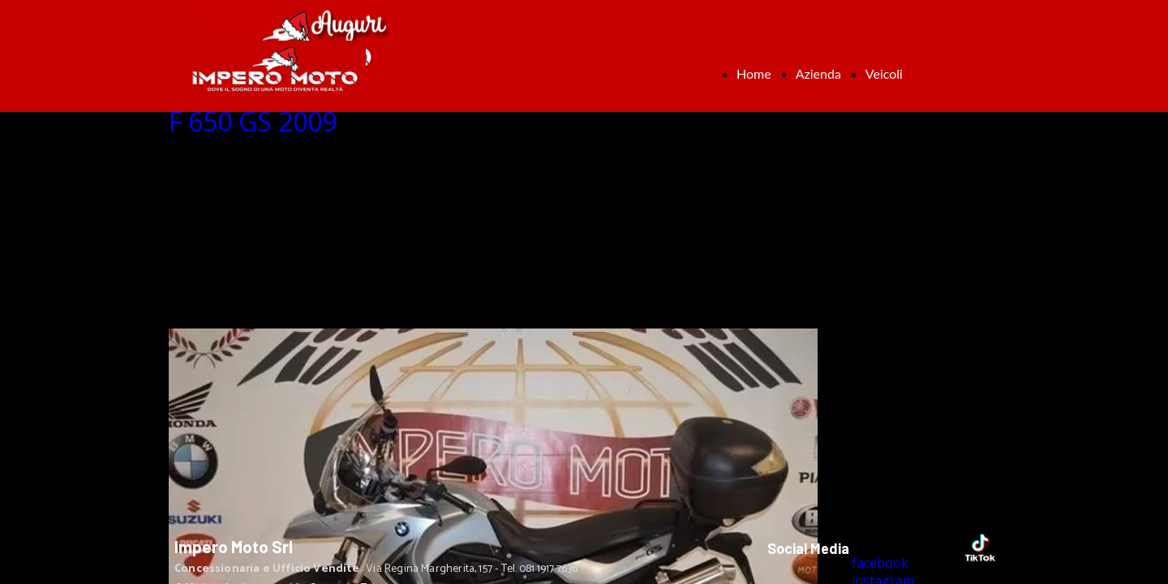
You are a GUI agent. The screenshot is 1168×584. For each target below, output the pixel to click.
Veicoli (884, 73)
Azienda (818, 73)
